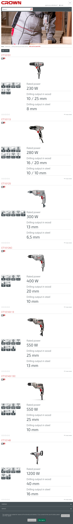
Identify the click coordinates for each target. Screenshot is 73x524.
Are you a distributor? (52, 5)
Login (62, 5)
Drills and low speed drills (34, 46)
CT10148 (6, 440)
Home (2, 46)
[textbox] (13, 9)
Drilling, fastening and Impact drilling (20, 46)
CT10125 (6, 183)
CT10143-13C (8, 376)
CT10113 (6, 119)
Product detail (68, 114)
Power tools (7, 46)
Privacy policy (65, 515)
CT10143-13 (7, 312)
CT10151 (6, 55)
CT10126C (6, 248)
